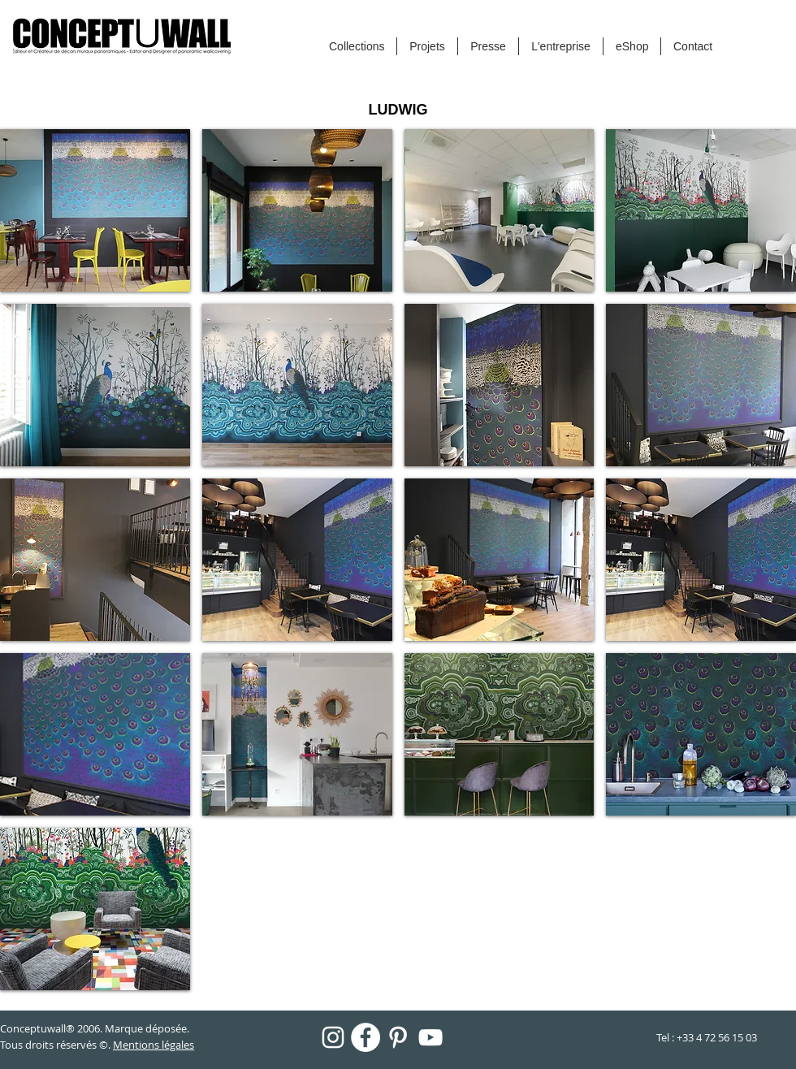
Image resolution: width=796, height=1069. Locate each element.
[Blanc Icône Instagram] (333, 1037)
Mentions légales (153, 1044)
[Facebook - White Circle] (365, 1037)
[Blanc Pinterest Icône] (398, 1037)
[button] (95, 210)
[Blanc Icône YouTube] (430, 1037)
